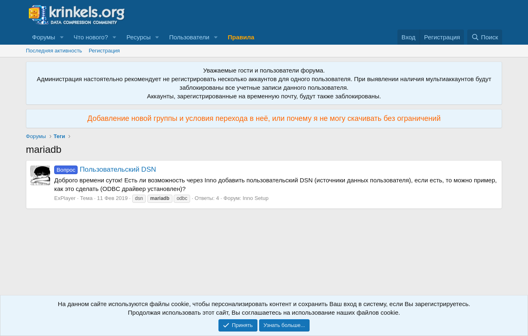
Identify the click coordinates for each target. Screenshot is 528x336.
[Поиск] (484, 37)
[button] (61, 37)
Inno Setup (256, 198)
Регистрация (104, 51)
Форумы (43, 37)
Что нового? (90, 37)
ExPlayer (65, 198)
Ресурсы (138, 37)
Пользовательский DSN (105, 169)
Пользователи (189, 37)
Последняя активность (54, 51)
